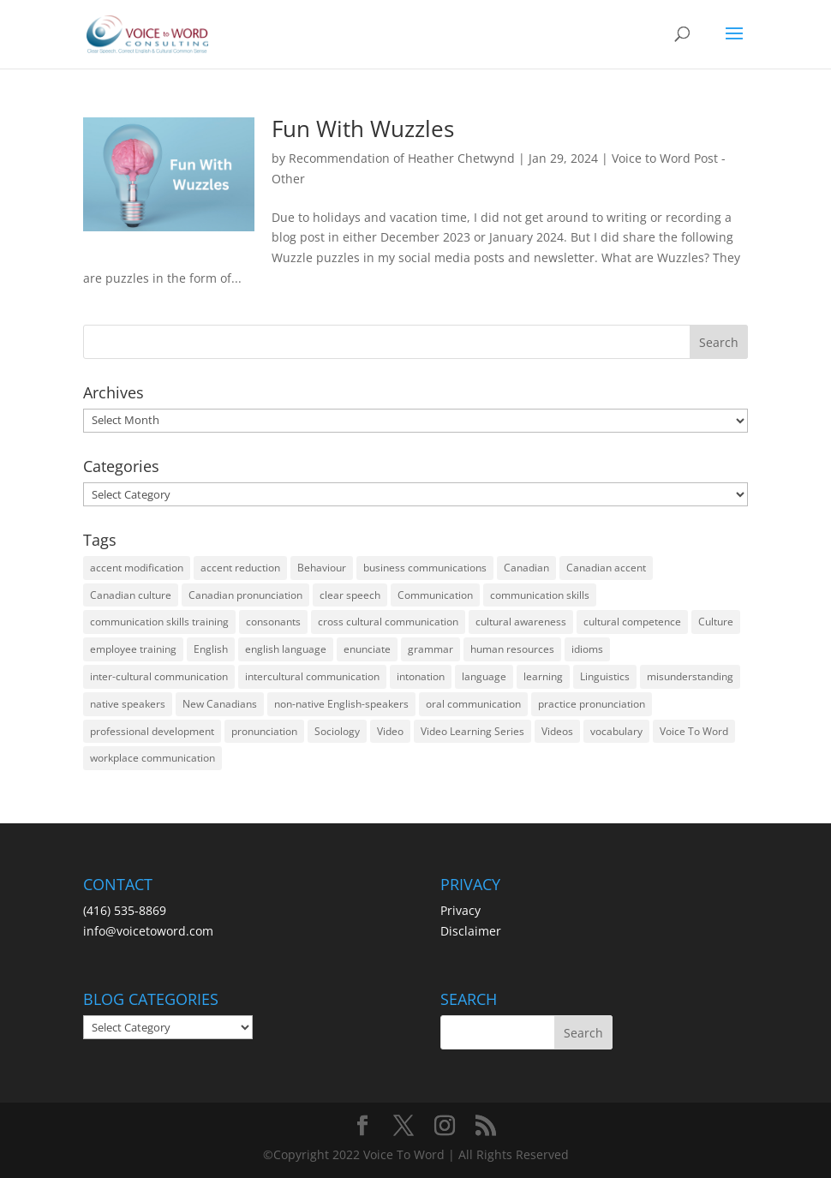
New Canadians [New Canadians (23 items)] (219, 704)
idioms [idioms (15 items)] (587, 649)
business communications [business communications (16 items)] (425, 567)
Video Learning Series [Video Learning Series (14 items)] (472, 731)
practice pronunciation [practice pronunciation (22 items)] (591, 704)
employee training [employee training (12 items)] (133, 649)
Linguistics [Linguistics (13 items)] (605, 676)
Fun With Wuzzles (363, 128)
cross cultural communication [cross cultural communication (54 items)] (388, 621)
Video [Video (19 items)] (390, 731)
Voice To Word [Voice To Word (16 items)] (694, 731)
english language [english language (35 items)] (285, 649)
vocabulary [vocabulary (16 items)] (616, 731)
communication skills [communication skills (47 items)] (539, 595)
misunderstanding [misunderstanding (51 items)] (690, 676)
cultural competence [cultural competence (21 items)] (632, 621)
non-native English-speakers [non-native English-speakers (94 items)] (341, 704)
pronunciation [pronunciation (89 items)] (264, 731)
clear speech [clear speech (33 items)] (350, 595)
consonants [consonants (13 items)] (273, 621)
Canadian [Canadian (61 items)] (526, 567)
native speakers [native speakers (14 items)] (127, 704)
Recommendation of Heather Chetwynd (402, 158)
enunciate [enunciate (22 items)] (367, 649)
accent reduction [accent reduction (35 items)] (240, 567)
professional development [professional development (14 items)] (152, 731)
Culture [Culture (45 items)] (715, 621)
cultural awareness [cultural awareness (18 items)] (520, 621)
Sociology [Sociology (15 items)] (337, 731)
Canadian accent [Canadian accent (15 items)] (606, 567)
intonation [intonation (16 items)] (421, 676)
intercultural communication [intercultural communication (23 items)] (312, 676)
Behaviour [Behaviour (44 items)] (321, 567)
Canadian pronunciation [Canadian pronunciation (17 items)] (245, 595)
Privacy (460, 910)
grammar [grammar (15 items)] (430, 649)
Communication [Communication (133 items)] (435, 595)
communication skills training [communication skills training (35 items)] (159, 621)
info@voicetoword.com (148, 931)
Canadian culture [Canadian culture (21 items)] (130, 595)
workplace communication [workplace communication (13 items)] (152, 757)
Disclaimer (470, 931)
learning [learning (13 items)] (543, 676)
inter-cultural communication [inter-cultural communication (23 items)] (159, 676)
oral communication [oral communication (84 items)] (473, 704)
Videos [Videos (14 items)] (557, 731)
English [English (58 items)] (211, 649)
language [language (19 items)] (484, 676)
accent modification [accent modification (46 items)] (136, 567)
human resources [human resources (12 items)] (512, 649)
